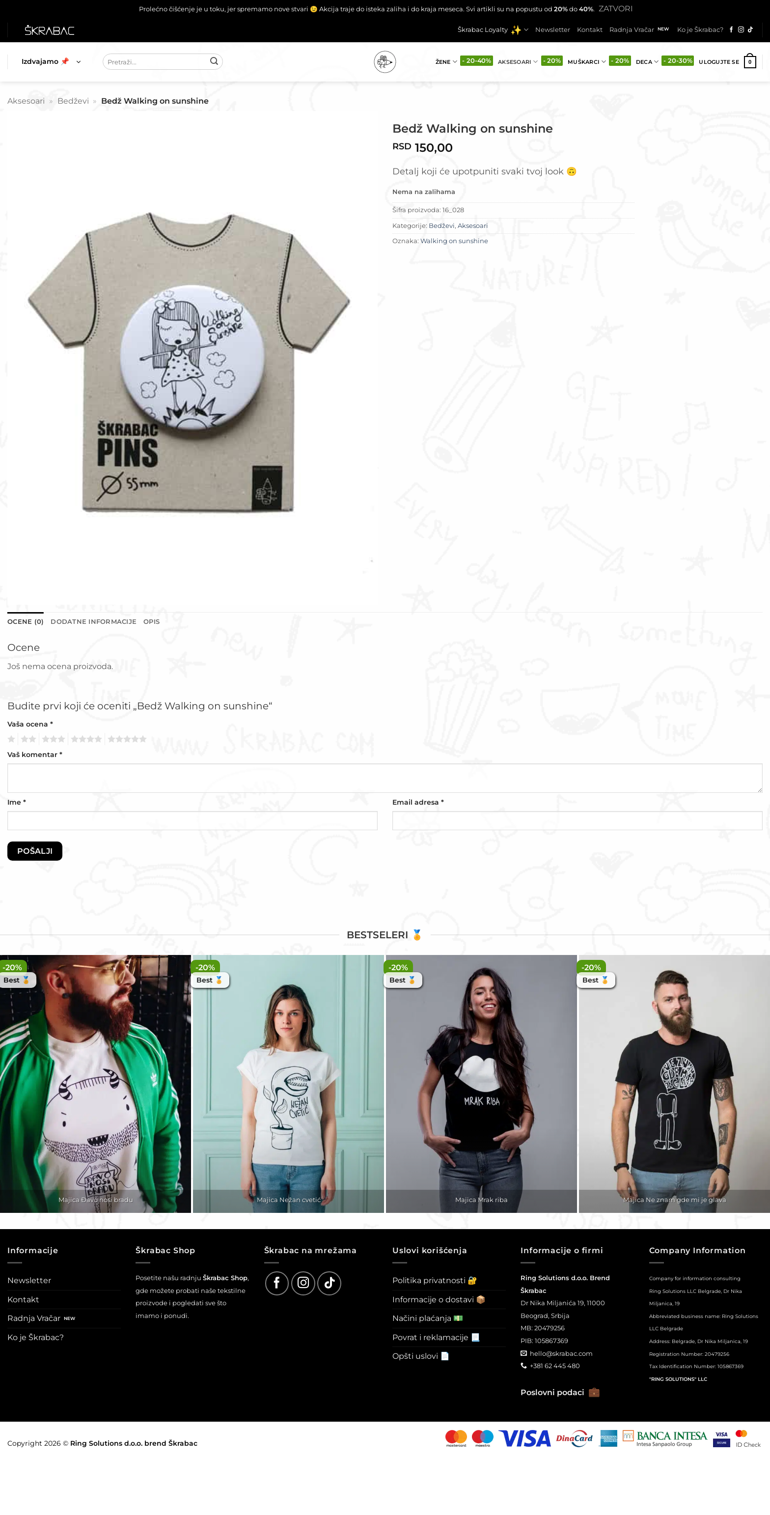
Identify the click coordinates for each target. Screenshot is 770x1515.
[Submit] (214, 62)
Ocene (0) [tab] (25, 621)
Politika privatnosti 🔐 (434, 1280)
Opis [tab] (151, 621)
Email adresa (418, 802)
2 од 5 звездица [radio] (27, 739)
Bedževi (73, 101)
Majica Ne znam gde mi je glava (674, 1200)
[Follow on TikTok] (750, 30)
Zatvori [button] (616, 8)
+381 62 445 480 (555, 1366)
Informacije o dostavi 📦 (439, 1299)
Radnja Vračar (631, 29)
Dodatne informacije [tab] (94, 621)
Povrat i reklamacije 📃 (436, 1337)
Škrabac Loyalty (493, 30)
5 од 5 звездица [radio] (126, 739)
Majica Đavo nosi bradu (95, 1200)
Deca (647, 61)
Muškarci (587, 61)
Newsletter (552, 29)
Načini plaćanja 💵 (427, 1318)
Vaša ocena (30, 724)
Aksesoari (518, 61)
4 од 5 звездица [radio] (85, 739)
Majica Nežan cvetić (289, 1200)
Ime (16, 802)
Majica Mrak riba (481, 1200)
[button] (51, 62)
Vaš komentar (34, 754)
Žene (446, 61)
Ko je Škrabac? (700, 29)
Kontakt (590, 29)
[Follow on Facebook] (731, 30)
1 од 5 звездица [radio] (10, 739)
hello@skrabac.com (561, 1353)
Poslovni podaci (560, 1392)
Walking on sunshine (454, 241)
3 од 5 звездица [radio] (52, 739)
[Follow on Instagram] (741, 30)
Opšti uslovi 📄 (421, 1356)
